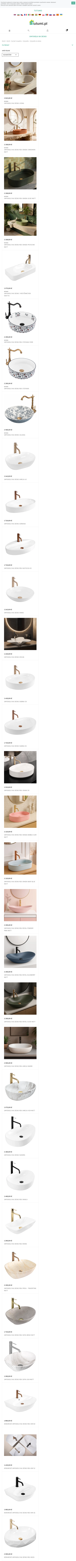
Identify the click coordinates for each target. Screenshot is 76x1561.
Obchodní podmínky (9, 1519)
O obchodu (7, 1522)
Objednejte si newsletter (63, 1480)
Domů (3, 41)
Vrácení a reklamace (9, 1530)
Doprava (6, 1526)
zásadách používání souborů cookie (32, 5)
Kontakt (6, 1537)
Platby (5, 1534)
